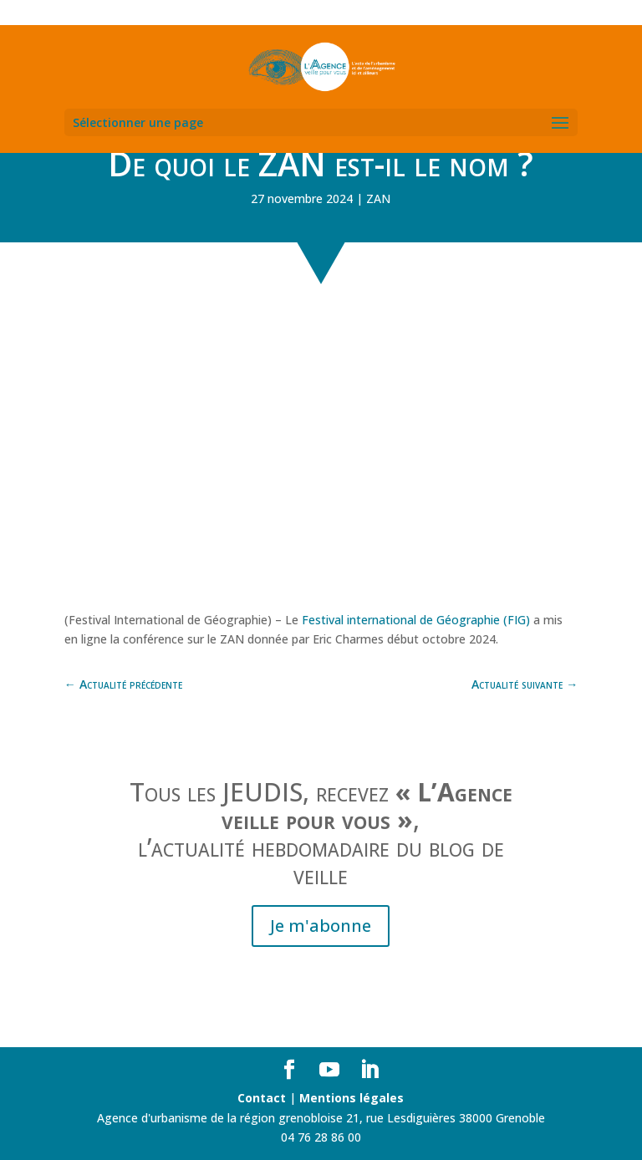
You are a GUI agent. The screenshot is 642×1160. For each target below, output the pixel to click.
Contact (261, 1098)
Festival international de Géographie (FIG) (417, 620)
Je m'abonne (320, 925)
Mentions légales (351, 1098)
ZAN (378, 198)
